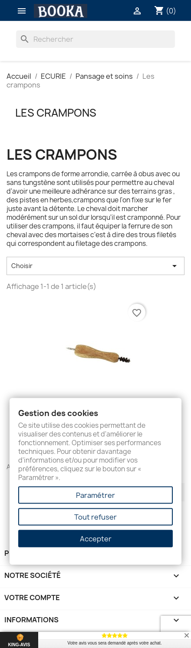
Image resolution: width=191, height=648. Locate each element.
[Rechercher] (95, 39)
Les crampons (55, 112)
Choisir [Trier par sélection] (95, 266)
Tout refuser (95, 517)
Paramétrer (95, 495)
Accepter (96, 539)
